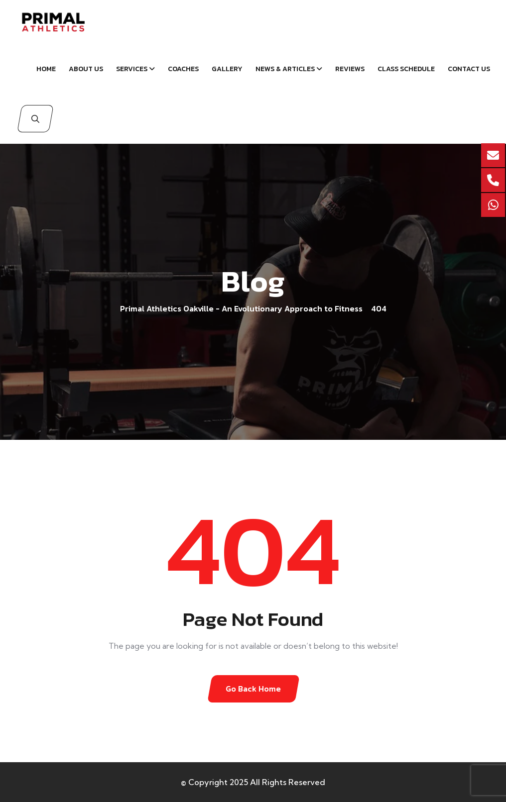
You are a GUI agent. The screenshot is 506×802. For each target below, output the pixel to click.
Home (46, 69)
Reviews (350, 69)
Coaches (183, 69)
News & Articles (285, 69)
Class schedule (406, 69)
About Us (86, 69)
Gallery (227, 69)
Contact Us (469, 69)
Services (131, 69)
